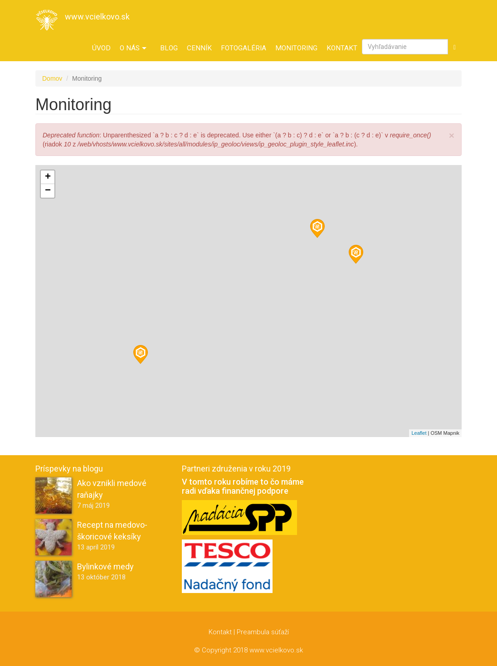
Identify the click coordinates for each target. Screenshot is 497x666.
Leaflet (418, 433)
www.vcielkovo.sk (97, 16)
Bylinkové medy (105, 566)
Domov (52, 78)
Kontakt (341, 48)
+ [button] (48, 177)
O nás (133, 48)
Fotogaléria (243, 48)
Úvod (101, 48)
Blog (169, 48)
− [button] (48, 191)
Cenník (199, 48)
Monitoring (296, 48)
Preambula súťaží (263, 632)
